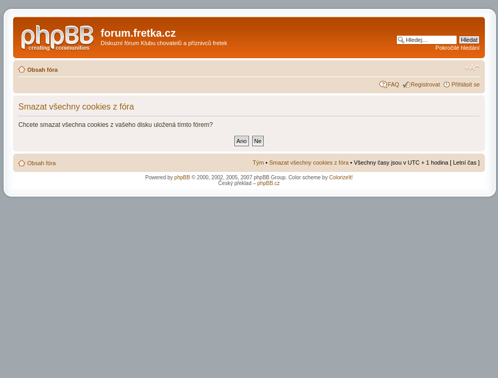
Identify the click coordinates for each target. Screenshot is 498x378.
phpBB (182, 177)
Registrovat (425, 84)
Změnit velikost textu (472, 67)
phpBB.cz (268, 183)
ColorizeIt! (341, 177)
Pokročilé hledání (458, 48)
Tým (258, 162)
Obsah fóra (42, 70)
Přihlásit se (465, 84)
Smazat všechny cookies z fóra (309, 162)
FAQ (393, 84)
